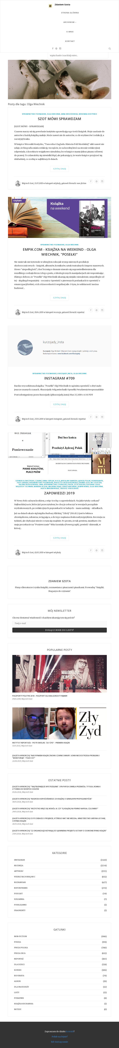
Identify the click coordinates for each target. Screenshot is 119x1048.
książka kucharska (23, 1004)
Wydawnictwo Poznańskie (34, 114)
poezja (17, 942)
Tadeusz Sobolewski (69, 488)
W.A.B (57, 481)
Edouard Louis (93, 484)
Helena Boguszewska (28, 484)
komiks (17, 970)
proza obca (19, 953)
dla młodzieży (21, 987)
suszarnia (19, 899)
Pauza (70, 484)
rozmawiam (20, 882)
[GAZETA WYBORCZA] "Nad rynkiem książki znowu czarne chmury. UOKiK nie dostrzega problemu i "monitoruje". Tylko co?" (56, 756)
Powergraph (97, 481)
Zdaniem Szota (62, 4)
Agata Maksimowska (50, 488)
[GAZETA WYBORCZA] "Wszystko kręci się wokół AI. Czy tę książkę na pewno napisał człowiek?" (55, 808)
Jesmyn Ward (83, 486)
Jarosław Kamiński (69, 481)
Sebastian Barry (69, 486)
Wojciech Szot (28, 183)
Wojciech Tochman (24, 486)
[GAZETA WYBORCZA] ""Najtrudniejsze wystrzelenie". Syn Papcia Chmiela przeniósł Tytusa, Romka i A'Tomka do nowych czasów (56, 787)
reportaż (80, 312)
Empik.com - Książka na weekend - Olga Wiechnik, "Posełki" (59, 252)
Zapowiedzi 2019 (59, 493)
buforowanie (21, 888)
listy (16, 992)
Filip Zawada (22, 482)
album (17, 981)
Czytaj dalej (59, 168)
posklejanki (20, 905)
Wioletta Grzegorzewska (66, 482)
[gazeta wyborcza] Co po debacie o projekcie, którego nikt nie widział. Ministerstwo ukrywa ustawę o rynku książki (58, 819)
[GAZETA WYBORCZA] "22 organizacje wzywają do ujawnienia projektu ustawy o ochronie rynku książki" (59, 830)
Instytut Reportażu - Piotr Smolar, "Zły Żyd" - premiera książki (41, 743)
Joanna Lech (84, 482)
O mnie (70, 31)
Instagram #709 (59, 378)
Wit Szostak (96, 482)
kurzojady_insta (64, 373)
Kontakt (70, 41)
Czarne (38, 481)
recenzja (57, 312)
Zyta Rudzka (80, 484)
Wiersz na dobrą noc (24, 877)
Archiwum (69, 22)
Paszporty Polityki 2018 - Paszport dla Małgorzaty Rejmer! (39, 696)
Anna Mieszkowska (69, 114)
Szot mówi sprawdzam (59, 118)
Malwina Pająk (54, 486)
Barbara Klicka (41, 486)
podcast (18, 893)
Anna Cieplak (48, 481)
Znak (41, 484)
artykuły (57, 183)
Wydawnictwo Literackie (55, 484)
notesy (17, 1009)
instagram (58, 419)
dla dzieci (19, 964)
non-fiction (81, 183)
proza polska (21, 948)
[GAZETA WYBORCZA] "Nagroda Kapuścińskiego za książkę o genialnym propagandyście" (52, 799)
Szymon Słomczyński (25, 481)
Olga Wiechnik (53, 114)
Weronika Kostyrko (88, 114)
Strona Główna (70, 13)
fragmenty (19, 910)
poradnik (19, 998)
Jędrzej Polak (84, 481)
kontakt (70, 1031)
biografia (19, 976)
